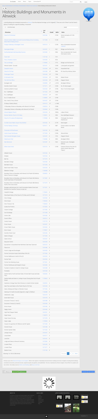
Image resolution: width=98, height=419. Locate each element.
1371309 (45, 133)
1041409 (45, 68)
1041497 (45, 136)
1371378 (45, 318)
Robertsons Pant (8, 139)
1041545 (45, 130)
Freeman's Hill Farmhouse (11, 130)
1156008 (45, 170)
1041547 (45, 94)
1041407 (45, 332)
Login (86, 1)
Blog (39, 403)
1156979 (45, 315)
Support (39, 398)
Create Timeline (91, 371)
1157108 (45, 350)
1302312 (45, 218)
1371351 (45, 187)
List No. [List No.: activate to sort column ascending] (44, 31)
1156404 (45, 204)
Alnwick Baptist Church (10, 112)
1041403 (45, 250)
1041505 (45, 256)
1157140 (45, 57)
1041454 (45, 112)
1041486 (45, 247)
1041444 (45, 74)
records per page (9, 27)
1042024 (45, 106)
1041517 (45, 335)
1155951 (45, 115)
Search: (71, 27)
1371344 (45, 164)
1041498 (45, 300)
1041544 (45, 156)
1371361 (45, 262)
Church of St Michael (9, 35)
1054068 (45, 109)
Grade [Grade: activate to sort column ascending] (51, 32)
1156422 (45, 201)
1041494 (45, 80)
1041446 (45, 306)
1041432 (45, 122)
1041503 (45, 259)
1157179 (45, 221)
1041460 (45, 52)
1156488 (45, 292)
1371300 (45, 209)
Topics (29, 1)
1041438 (45, 71)
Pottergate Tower (9, 74)
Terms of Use (40, 399)
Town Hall (7, 57)
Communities (37, 1)
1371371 (45, 86)
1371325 (45, 330)
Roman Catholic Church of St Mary (13, 115)
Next (76, 353)
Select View (15, 371)
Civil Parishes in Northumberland (19, 5)
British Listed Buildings (24, 364)
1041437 (45, 100)
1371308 (45, 40)
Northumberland (9, 5)
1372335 (45, 206)
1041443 (45, 344)
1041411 (45, 125)
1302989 (45, 83)
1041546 (45, 35)
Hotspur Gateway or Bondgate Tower (14, 44)
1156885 (45, 97)
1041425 (45, 89)
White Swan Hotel (9, 146)
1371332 (45, 92)
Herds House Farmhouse (10, 133)
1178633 (45, 278)
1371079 (45, 183)
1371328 (45, 324)
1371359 (45, 236)
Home (19, 1)
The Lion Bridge (8, 62)
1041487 (45, 142)
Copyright (40, 402)
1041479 (45, 294)
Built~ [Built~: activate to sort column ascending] (57, 32)
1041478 (45, 297)
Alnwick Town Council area (32, 5)
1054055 (45, 173)
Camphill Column (8, 68)
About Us (40, 396)
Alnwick (30, 22)
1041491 (45, 49)
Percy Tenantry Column (10, 59)
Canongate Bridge (9, 49)
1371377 (45, 347)
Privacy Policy (40, 400)
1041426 (45, 233)
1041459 (45, 241)
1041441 (45, 338)
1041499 (45, 303)
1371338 (45, 212)
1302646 (45, 274)
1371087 (45, 178)
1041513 (45, 44)
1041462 (45, 227)
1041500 (45, 198)
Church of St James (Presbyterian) (13, 118)
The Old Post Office (9, 80)
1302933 (45, 283)
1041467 (45, 224)
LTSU (87, 415)
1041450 (45, 161)
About (24, 1)
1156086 (45, 139)
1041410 (45, 244)
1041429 (45, 167)
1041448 (45, 327)
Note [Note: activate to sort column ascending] (63, 32)
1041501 (45, 312)
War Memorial (8, 142)
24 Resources (8, 371)
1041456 (45, 215)
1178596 (45, 62)
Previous (63, 353)
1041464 (45, 77)
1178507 (45, 230)
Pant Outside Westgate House (12, 136)
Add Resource (23, 371)
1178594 (45, 321)
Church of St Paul (8, 71)
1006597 (63, 46)
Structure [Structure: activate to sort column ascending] (7, 32)
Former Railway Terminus (11, 125)
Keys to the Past (35, 364)
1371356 (45, 253)
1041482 (45, 265)
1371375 (45, 159)
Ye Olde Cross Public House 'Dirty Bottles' (15, 122)
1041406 (45, 309)
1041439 (45, 286)
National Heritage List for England (20, 360)
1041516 (45, 146)
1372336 (45, 341)
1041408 (45, 268)
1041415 (45, 103)
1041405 (45, 59)
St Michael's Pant (8, 77)
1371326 (45, 289)
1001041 (45, 65)
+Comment (84, 371)
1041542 (45, 153)
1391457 (45, 239)
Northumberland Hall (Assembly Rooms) (14, 52)
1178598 (45, 118)
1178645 (45, 192)
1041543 (45, 271)
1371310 (45, 195)
